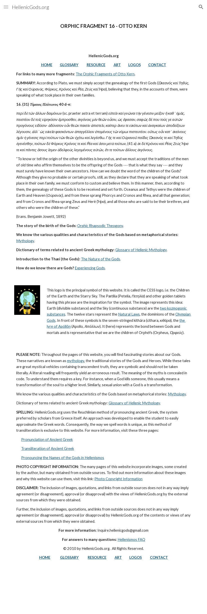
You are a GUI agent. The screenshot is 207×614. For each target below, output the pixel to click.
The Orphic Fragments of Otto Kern (105, 74)
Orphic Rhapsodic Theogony (100, 226)
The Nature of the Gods (100, 259)
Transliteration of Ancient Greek (47, 448)
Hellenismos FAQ (131, 539)
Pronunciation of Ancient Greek (47, 439)
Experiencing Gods (90, 268)
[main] (103, 26)
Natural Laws (129, 314)
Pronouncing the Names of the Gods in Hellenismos (62, 458)
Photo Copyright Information (118, 479)
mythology (75, 361)
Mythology (25, 241)
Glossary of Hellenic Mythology (141, 250)
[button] (6, 7)
